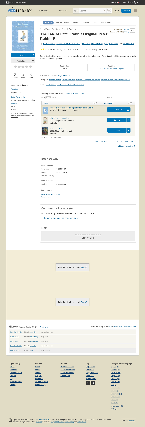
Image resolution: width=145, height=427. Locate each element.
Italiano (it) (115, 391)
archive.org (69, 422)
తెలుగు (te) (114, 403)
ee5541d (131, 420)
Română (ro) (115, 397)
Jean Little (85, 43)
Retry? (84, 267)
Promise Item (46, 197)
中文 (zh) (114, 409)
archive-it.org (82, 422)
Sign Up (126, 10)
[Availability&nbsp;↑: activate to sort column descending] (119, 103)
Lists (94, 22)
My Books (43, 10)
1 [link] (109, 142)
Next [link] (126, 142)
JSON (115, 327)
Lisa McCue (128, 43)
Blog (11, 379)
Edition (46, 103)
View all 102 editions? (75, 93)
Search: (121, 97)
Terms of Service (16, 382)
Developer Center (67, 366)
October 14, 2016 (15, 350)
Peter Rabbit (51, 84)
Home (37, 366)
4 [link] (121, 142)
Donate (115, 2)
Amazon (14, 103)
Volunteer (13, 369)
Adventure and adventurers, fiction (115, 80)
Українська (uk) (117, 406)
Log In (116, 10)
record (58, 194)
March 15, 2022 (14, 337)
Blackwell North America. (68, 43)
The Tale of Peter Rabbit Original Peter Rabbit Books (71, 108)
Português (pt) (116, 394)
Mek (32, 350)
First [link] (96, 142)
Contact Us (90, 369)
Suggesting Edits (92, 373)
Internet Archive (45, 419)
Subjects (38, 376)
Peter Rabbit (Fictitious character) (70, 84)
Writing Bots (65, 376)
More (14, 109)
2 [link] (113, 142)
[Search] (90, 10)
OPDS (120, 327)
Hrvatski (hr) (115, 388)
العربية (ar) (114, 366)
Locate (23, 55)
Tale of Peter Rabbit (58, 128)
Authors (38, 373)
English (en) (115, 376)
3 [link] (117, 142)
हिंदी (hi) (113, 385)
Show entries (49, 97)
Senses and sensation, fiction (88, 80)
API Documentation (68, 369)
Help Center (90, 366)
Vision (12, 366)
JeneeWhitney (34, 337)
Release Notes (91, 379)
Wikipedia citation (130, 327)
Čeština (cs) (115, 369)
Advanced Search (41, 382)
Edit (132, 30)
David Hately (97, 43)
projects (39, 422)
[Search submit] (104, 10)
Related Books (106, 22)
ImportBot (125, 29)
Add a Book (90, 376)
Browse (60, 10)
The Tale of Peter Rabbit (62, 29)
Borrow (117, 120)
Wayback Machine (57, 422)
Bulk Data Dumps (67, 373)
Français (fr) (115, 382)
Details (75, 22)
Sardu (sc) (114, 400)
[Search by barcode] (109, 10)
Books (37, 369)
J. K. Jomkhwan (111, 43)
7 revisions (44, 327)
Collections (39, 379)
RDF (110, 327)
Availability (109, 103)
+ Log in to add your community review (61, 218)
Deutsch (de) (115, 373)
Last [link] (132, 142)
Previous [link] (103, 142)
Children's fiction (68, 80)
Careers (13, 376)
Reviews (86, 22)
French (67, 75)
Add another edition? (126, 146)
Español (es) (115, 379)
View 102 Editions (62, 22)
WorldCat (14, 89)
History (126, 32)
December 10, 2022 (16, 332)
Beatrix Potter (49, 43)
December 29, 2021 (16, 346)
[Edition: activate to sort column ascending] (72, 103)
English (61, 75)
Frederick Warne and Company (111, 69)
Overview (48, 22)
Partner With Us (16, 373)
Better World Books (18, 97)
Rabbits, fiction (55, 80)
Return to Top (40, 385)
